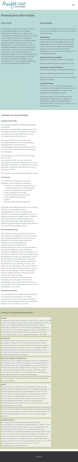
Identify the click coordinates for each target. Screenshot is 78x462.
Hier (44, 441)
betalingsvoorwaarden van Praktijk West (15, 277)
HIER (7, 381)
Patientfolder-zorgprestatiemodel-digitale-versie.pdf (19, 173)
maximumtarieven (7, 149)
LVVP (5, 416)
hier (34, 443)
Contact (39, 457)
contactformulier (51, 86)
